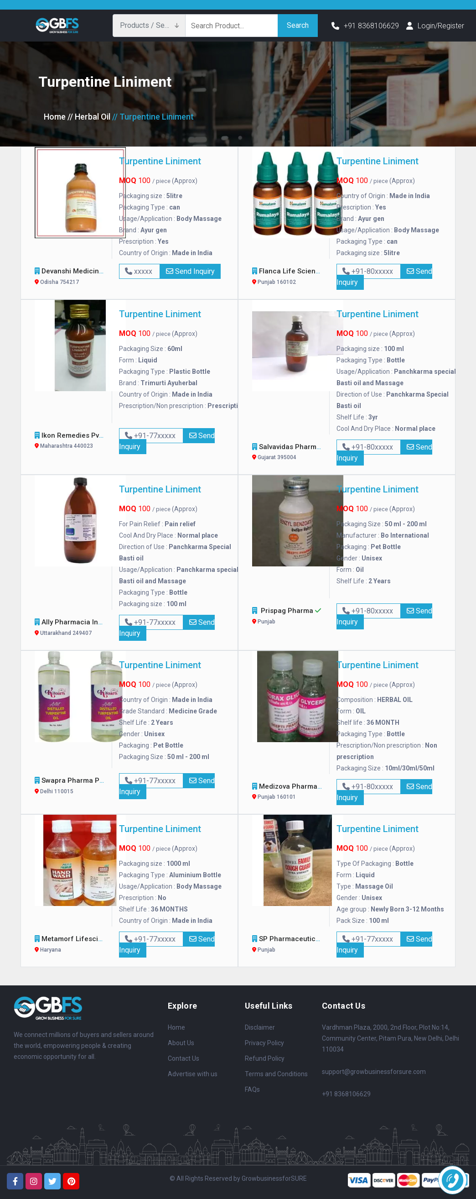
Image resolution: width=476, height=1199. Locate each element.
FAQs (252, 1089)
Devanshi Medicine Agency (86, 277)
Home (55, 116)
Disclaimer (260, 1027)
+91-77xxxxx (151, 435)
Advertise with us (192, 1074)
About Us (181, 1043)
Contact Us (183, 1058)
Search (298, 25)
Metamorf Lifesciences (80, 945)
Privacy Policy (264, 1043)
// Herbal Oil (88, 116)
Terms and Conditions (276, 1074)
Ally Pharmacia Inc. (73, 628)
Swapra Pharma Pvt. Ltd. (81, 786)
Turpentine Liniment (160, 161)
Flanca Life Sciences (293, 277)
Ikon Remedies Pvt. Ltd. (79, 441)
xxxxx (139, 271)
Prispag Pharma (287, 617)
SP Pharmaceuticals (292, 945)
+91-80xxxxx (368, 271)
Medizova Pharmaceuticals (303, 792)
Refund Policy (265, 1058)
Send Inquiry (190, 271)
